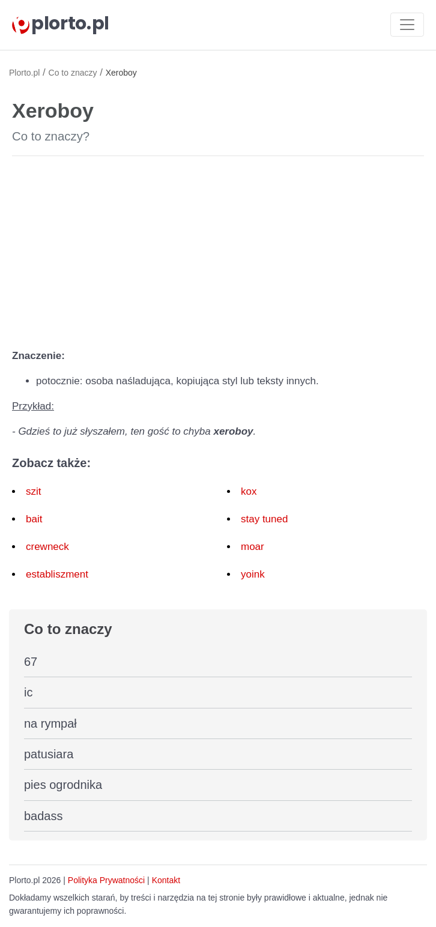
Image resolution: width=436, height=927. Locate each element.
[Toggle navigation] (407, 25)
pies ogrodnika (63, 784)
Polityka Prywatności (106, 880)
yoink (253, 574)
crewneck (47, 546)
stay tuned (264, 519)
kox (248, 491)
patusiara (48, 754)
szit (33, 491)
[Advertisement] (218, 250)
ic (28, 692)
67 (30, 661)
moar (252, 546)
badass (43, 816)
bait (34, 519)
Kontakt (166, 880)
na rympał (50, 723)
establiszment (57, 574)
